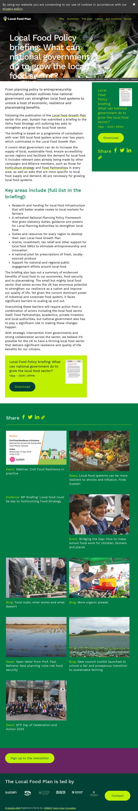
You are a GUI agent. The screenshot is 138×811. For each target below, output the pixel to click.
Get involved (113, 18)
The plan (87, 18)
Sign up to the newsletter (30, 758)
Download (22, 386)
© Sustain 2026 (12, 808)
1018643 (48, 808)
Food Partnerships (55, 167)
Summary (73, 18)
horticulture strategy (19, 167)
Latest (99, 18)
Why (61, 18)
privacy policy (12, 8)
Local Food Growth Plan (69, 115)
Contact (118, 795)
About (127, 18)
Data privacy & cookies (64, 808)
